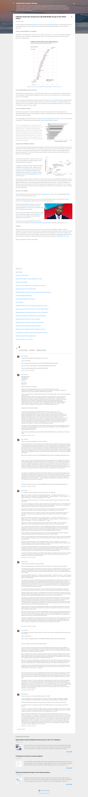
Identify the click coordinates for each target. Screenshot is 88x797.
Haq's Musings (19, 272)
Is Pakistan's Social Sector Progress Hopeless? (29, 756)
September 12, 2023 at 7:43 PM (28, 726)
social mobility (26, 169)
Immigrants (32, 350)
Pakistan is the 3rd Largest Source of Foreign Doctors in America (31, 285)
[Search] (74, 4)
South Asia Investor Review (26, 3)
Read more (69, 751)
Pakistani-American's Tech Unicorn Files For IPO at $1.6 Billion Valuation (32, 309)
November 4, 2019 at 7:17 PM (28, 435)
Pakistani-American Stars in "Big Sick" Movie (26, 289)
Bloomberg (24, 187)
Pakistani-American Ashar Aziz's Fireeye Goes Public (28, 319)
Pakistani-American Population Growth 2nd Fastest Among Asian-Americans (33, 292)
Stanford (63, 36)
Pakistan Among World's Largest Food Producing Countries (33, 772)
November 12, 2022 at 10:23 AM (28, 626)
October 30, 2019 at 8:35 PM (27, 370)
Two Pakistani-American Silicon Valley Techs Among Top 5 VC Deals (31, 332)
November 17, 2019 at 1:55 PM (28, 486)
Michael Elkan (47, 793)
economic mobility (53, 100)
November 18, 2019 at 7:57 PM (28, 557)
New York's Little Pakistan (22, 282)
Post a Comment (21, 729)
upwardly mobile (50, 24)
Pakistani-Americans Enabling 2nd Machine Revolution (28, 325)
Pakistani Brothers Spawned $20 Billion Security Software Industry (31, 315)
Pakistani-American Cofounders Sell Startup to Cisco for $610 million (32, 312)
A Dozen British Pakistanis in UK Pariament (25, 299)
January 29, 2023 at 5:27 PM (27, 690)
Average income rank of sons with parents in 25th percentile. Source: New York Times (44, 86)
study (19, 93)
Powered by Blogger (44, 790)
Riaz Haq (23, 356)
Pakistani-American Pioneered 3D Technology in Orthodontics (30, 322)
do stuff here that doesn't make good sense (40, 222)
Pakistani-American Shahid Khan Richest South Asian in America (30, 329)
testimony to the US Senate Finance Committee (49, 118)
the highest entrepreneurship (27, 206)
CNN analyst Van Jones (47, 194)
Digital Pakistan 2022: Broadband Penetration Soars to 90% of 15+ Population (38, 740)
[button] (71, 17)
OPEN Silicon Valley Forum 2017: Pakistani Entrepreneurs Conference (31, 305)
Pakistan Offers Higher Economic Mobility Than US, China (29, 278)
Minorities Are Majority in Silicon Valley (24, 339)
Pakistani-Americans (33, 24)
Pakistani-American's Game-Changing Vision (26, 336)
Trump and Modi (19, 302)
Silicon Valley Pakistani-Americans (24, 295)
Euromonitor (44, 179)
